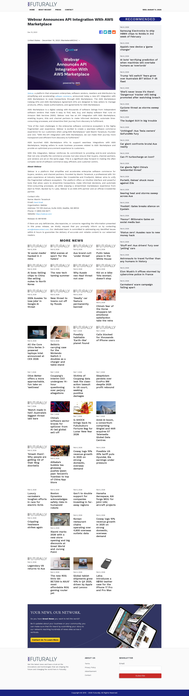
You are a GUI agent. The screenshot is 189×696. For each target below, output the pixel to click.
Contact (88, 675)
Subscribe (140, 676)
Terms (88, 663)
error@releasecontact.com (40, 229)
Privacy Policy (91, 667)
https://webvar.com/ (45, 214)
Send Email (39, 202)
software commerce (64, 96)
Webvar (31, 93)
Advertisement (91, 671)
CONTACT (69, 10)
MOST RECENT (45, 10)
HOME (32, 10)
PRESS (58, 10)
